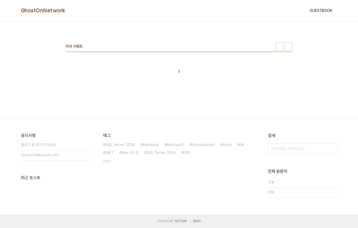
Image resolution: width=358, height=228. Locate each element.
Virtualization (203, 145)
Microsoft (175, 145)
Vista (227, 145)
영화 (187, 153)
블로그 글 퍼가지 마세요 (38, 145)
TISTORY (180, 221)
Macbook (151, 145)
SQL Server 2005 (161, 153)
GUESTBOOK (321, 10)
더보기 (107, 161)
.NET (109, 153)
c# (241, 145)
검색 (332, 149)
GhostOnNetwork (43, 10)
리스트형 (289, 46)
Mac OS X (130, 153)
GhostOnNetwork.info (40, 155)
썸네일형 (279, 46)
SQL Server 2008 (120, 145)
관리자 (197, 221)
